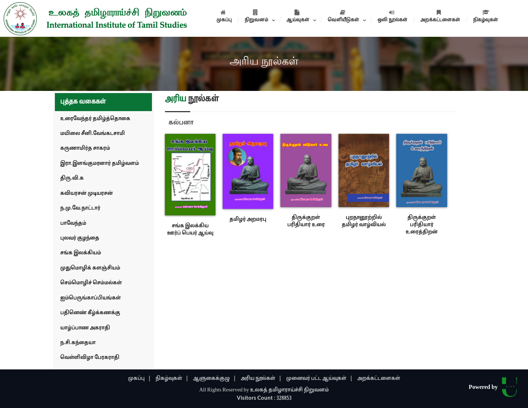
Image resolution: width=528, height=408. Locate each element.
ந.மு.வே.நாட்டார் (80, 208)
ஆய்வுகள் (298, 16)
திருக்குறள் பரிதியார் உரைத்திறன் (422, 225)
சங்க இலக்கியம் (80, 253)
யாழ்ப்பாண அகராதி (85, 328)
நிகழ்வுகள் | (172, 378)
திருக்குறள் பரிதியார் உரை (306, 221)
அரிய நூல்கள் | (261, 378)
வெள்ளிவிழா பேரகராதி (89, 357)
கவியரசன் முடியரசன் (86, 193)
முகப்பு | (139, 378)
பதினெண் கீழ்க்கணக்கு (90, 313)
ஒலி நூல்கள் (392, 16)
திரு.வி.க (72, 178)
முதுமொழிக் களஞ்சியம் (90, 268)
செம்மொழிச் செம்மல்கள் (91, 283)
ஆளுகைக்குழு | (214, 378)
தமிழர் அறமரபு (248, 219)
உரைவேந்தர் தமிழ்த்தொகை (95, 118)
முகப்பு (224, 16)
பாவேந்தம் (73, 223)
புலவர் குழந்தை (79, 238)
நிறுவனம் (256, 16)
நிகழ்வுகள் (485, 16)
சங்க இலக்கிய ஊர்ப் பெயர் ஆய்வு (190, 230)
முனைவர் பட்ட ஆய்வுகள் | (319, 378)
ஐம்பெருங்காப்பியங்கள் (90, 298)
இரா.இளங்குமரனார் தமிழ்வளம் (99, 163)
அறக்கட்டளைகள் (440, 16)
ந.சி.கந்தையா (78, 342)
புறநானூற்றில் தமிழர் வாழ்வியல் (364, 221)
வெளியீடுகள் (343, 16)
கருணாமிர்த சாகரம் (85, 148)
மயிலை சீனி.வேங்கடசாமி (92, 133)
